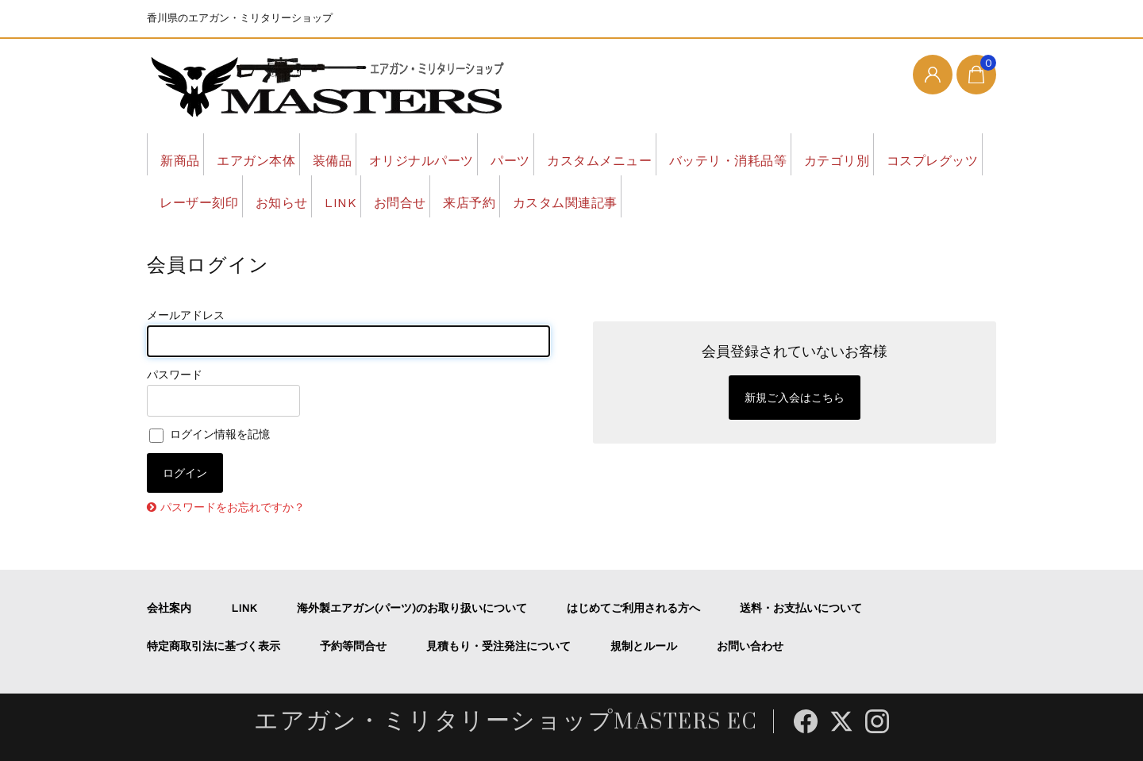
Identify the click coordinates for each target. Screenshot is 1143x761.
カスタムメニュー (712, 154)
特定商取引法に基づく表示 (213, 646)
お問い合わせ (750, 646)
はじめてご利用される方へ (633, 607)
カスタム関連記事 (910, 196)
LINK (623, 196)
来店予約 (792, 196)
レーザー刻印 (441, 196)
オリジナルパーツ (490, 154)
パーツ (601, 154)
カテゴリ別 (198, 196)
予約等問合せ (353, 646)
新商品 (185, 154)
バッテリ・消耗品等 (865, 154)
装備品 (380, 154)
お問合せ (702, 196)
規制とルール (643, 646)
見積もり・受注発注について (498, 646)
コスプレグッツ (316, 196)
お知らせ (545, 196)
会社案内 (169, 607)
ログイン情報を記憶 (209, 434)
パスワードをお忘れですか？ (232, 507)
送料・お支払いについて (801, 607)
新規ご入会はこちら (795, 397)
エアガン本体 (282, 154)
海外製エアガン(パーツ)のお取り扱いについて (412, 607)
